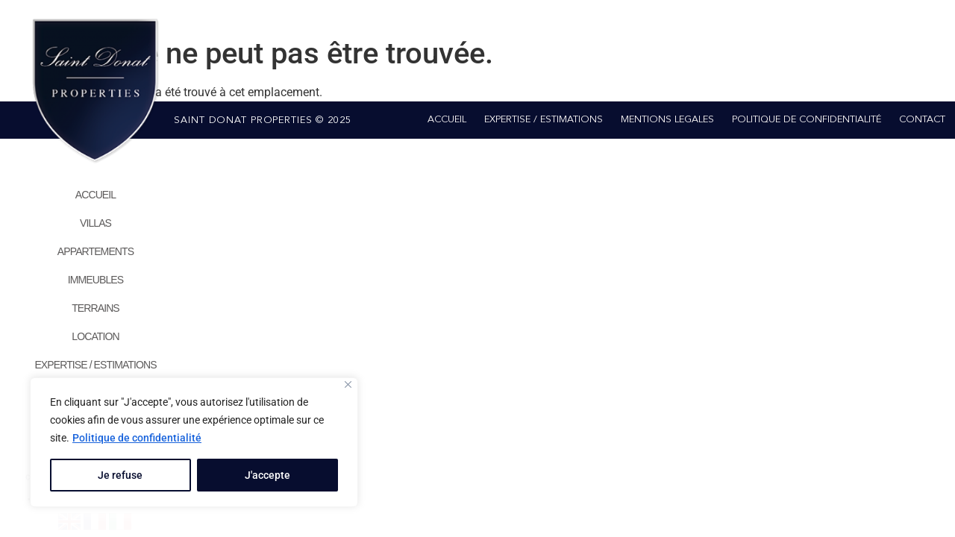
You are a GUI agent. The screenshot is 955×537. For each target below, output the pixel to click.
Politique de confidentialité (136, 438)
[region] (194, 442)
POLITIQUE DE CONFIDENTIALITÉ (806, 120)
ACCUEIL (95, 195)
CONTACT (922, 120)
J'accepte (267, 475)
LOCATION (95, 336)
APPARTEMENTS (95, 251)
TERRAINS (95, 308)
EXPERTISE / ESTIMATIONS (95, 365)
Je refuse (120, 475)
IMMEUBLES (95, 280)
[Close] (348, 384)
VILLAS (95, 223)
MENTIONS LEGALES (667, 120)
